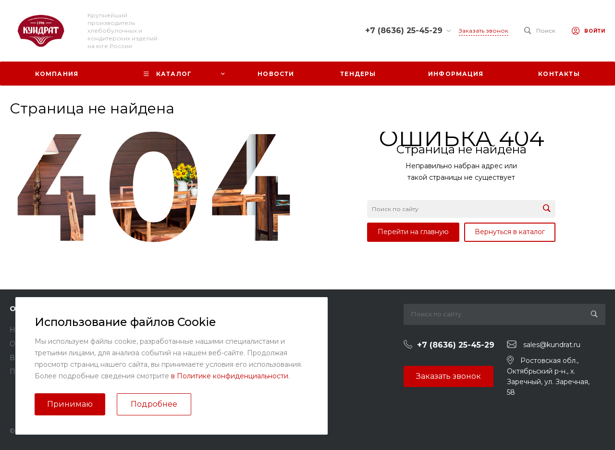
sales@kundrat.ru (551, 344)
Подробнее (154, 404)
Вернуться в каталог (510, 231)
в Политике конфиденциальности (229, 376)
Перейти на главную (413, 231)
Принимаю (70, 404)
